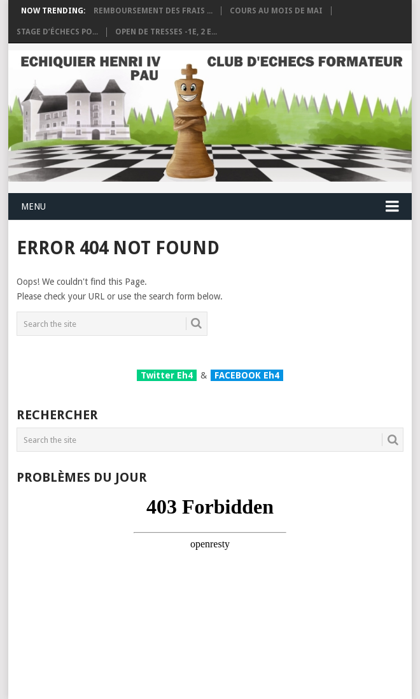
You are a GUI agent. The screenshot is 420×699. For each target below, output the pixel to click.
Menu (33, 206)
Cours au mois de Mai (276, 10)
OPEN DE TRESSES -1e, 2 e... (166, 31)
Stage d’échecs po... (57, 31)
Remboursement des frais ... (153, 10)
